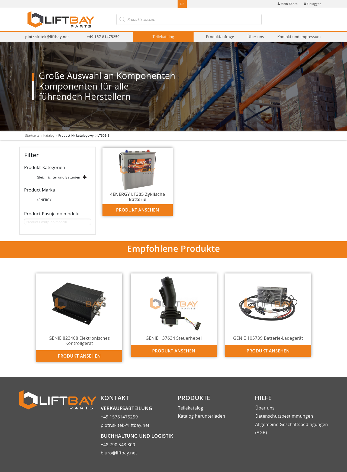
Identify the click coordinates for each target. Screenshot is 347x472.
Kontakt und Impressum (299, 36)
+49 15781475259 (119, 417)
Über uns (256, 36)
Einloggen (313, 3)
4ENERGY (44, 199)
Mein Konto (288, 3)
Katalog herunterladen (201, 416)
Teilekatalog (163, 36)
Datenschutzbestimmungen (284, 416)
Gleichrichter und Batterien (58, 177)
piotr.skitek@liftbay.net (47, 36)
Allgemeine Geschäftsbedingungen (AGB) (291, 428)
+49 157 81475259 (103, 36)
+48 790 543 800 (118, 445)
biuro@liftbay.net (119, 453)
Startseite (32, 135)
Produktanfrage (220, 36)
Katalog (48, 135)
